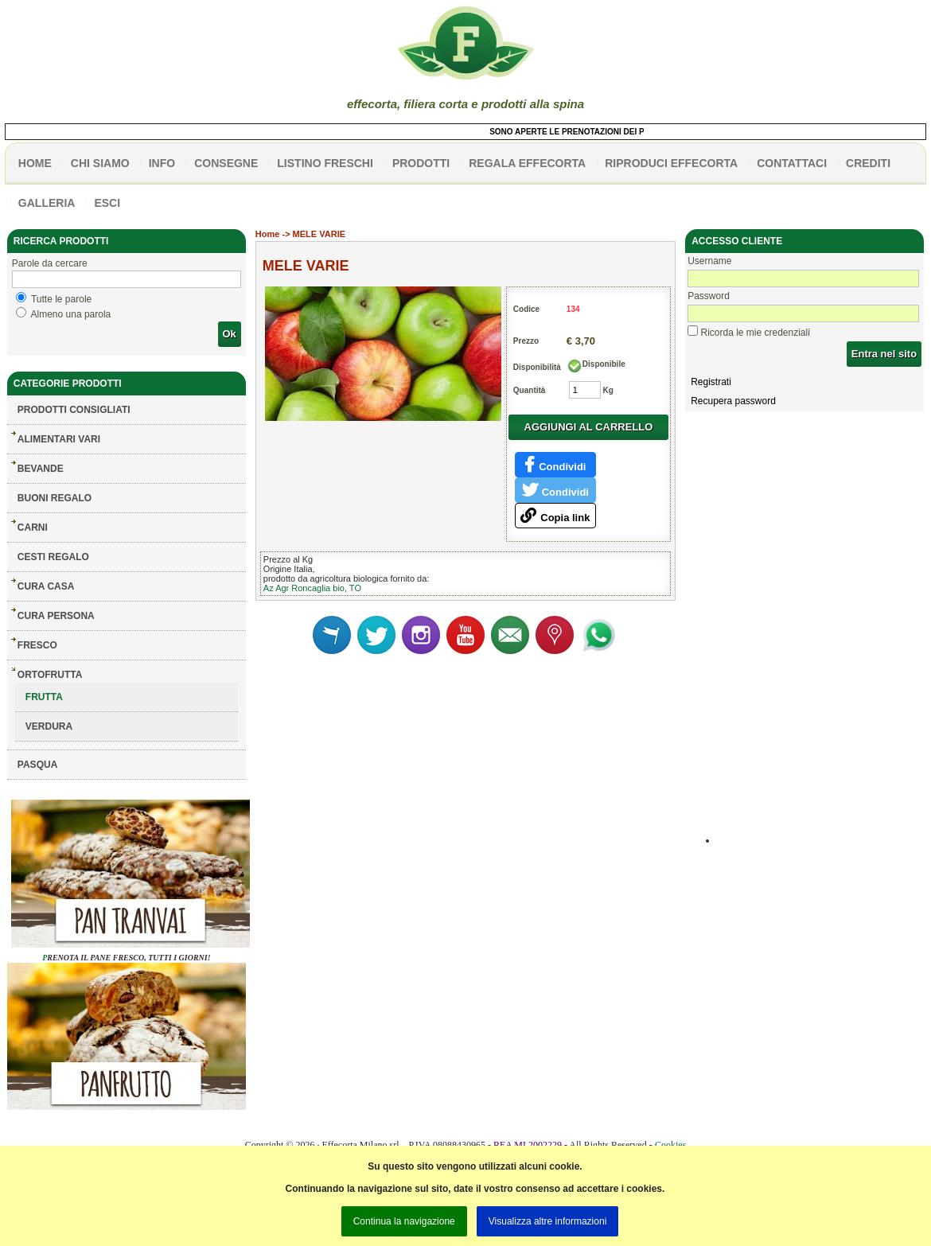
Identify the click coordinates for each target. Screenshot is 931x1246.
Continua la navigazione (404, 1221)
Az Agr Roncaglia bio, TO (312, 588)
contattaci (792, 163)
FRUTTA (44, 697)
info (162, 163)
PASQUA (37, 764)
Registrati (711, 381)
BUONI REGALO (55, 498)
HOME (35, 163)
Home (267, 234)
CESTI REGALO (53, 557)
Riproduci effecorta (671, 163)
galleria (47, 203)
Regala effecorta (527, 163)
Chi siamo (100, 163)
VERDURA (48, 726)
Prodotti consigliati (74, 409)
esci (107, 203)
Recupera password (733, 401)
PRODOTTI (421, 163)
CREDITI (868, 163)
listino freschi (325, 163)
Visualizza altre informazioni (548, 1221)
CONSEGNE (226, 163)
